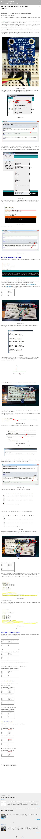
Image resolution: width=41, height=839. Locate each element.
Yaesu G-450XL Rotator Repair (7, 810)
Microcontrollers (13, 765)
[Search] (39, 2)
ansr (4, 765)
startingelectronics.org (31, 284)
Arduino (7, 765)
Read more (38, 806)
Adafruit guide (8, 286)
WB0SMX (11, 2)
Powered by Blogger (20, 836)
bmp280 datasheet (5, 21)
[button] (39, 6)
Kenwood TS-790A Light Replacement (9, 822)
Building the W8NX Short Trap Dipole (9, 797)
